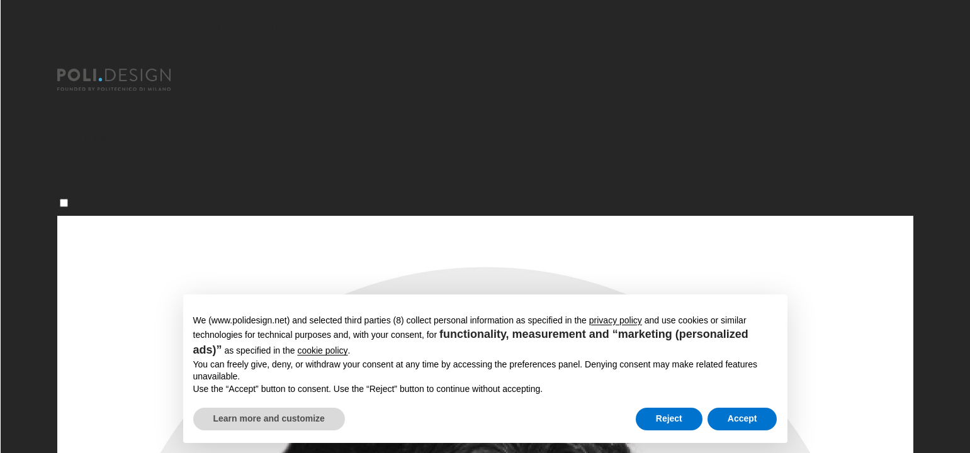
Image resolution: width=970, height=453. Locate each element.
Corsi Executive (96, 120)
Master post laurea (105, 103)
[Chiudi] (64, 61)
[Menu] (64, 203)
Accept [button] (742, 418)
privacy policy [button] (615, 320)
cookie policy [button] (322, 350)
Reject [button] (669, 418)
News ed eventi (96, 154)
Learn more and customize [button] (269, 418)
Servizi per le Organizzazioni (127, 137)
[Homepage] (125, 80)
